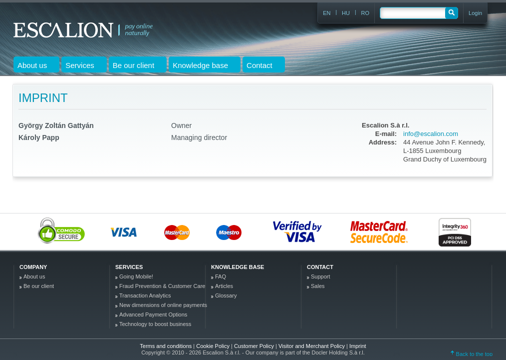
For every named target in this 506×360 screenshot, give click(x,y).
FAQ (220, 277)
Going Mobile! (136, 277)
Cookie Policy (213, 346)
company (33, 267)
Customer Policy (254, 346)
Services (129, 267)
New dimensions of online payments (163, 305)
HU (346, 13)
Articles (224, 286)
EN (326, 13)
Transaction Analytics (145, 295)
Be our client (38, 286)
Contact (320, 267)
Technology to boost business (155, 324)
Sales (318, 286)
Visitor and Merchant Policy (312, 346)
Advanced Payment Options (153, 315)
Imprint (357, 346)
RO (365, 13)
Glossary (226, 295)
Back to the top (472, 354)
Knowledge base (237, 267)
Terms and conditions (166, 346)
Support (320, 277)
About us (34, 277)
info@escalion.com (430, 134)
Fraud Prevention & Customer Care (162, 286)
